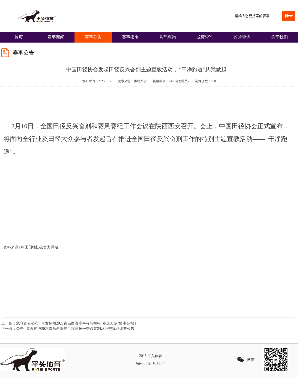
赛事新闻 (55, 37)
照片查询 (242, 37)
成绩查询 (204, 37)
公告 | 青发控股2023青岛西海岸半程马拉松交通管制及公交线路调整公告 (75, 329)
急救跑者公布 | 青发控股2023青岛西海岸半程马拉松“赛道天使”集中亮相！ (77, 323)
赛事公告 (93, 37)
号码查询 (167, 37)
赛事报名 (130, 37)
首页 (18, 37)
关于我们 (279, 37)
